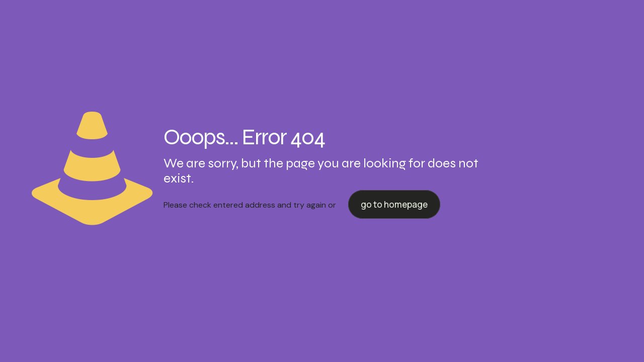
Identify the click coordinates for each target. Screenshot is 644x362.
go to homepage (394, 204)
